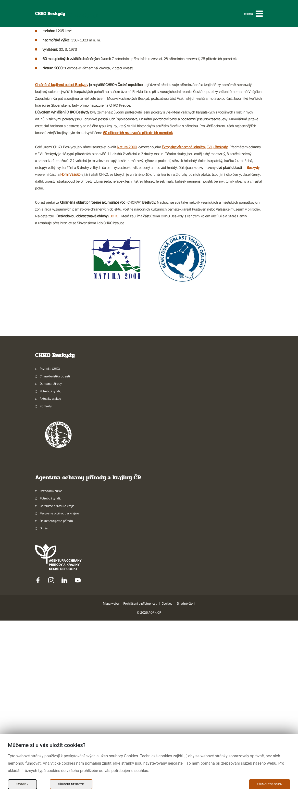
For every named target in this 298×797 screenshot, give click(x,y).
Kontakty (46, 605)
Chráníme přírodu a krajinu (58, 705)
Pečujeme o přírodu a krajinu (59, 712)
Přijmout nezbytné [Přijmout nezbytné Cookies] (71, 784)
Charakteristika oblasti (55, 575)
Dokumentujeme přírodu (56, 720)
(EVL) (195, 346)
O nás (44, 727)
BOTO (114, 415)
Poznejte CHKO (50, 568)
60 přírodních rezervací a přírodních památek (138, 331)
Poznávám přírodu (52, 690)
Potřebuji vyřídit (50, 590)
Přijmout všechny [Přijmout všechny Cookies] (269, 784)
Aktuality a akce (50, 597)
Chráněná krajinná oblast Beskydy (61, 283)
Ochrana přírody (51, 583)
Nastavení (22, 784)
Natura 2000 (127, 346)
